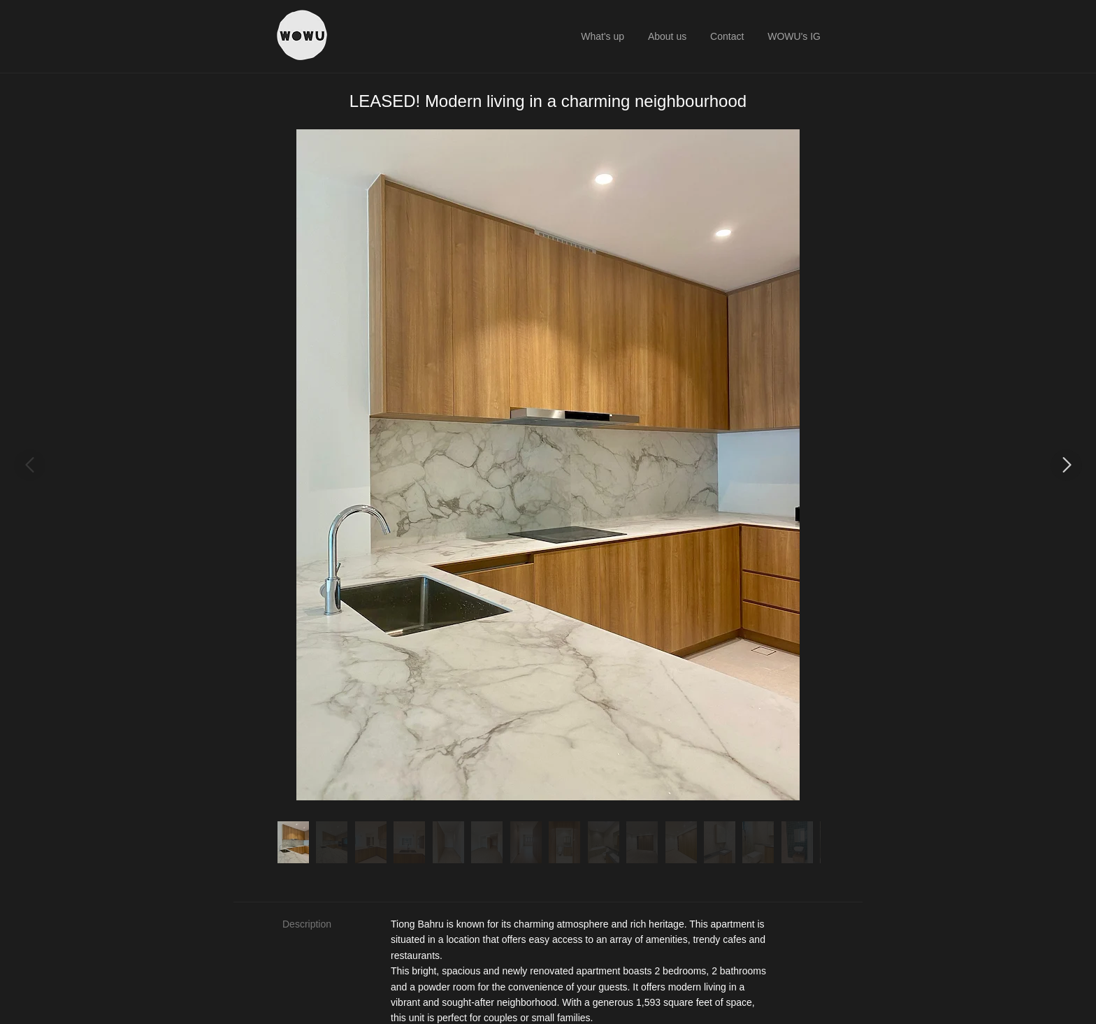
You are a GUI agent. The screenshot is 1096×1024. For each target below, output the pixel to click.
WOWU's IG (794, 36)
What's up (602, 36)
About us (667, 36)
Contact (727, 36)
